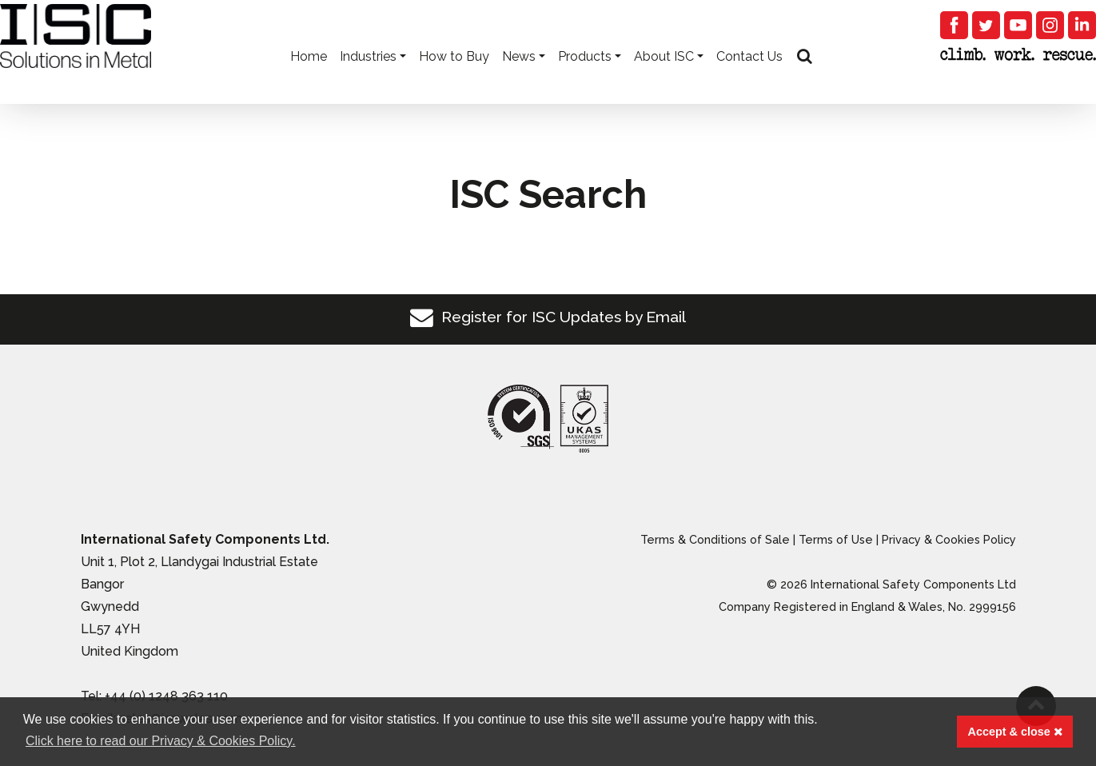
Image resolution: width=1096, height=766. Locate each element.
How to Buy (454, 80)
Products (585, 80)
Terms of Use (836, 539)
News (519, 80)
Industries (368, 80)
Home (308, 80)
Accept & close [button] (1015, 731)
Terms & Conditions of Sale (715, 539)
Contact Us (749, 80)
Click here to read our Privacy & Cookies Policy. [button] (161, 741)
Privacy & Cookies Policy (949, 539)
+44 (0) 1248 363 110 (166, 696)
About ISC (664, 80)
